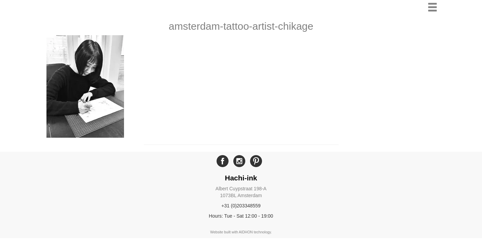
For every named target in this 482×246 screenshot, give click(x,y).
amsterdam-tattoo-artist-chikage (241, 26)
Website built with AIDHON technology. (241, 232)
